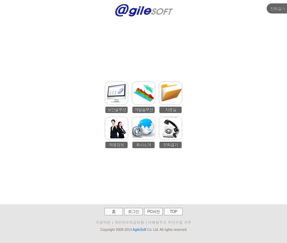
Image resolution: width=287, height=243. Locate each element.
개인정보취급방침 (129, 222)
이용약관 (103, 222)
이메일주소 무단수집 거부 (169, 222)
